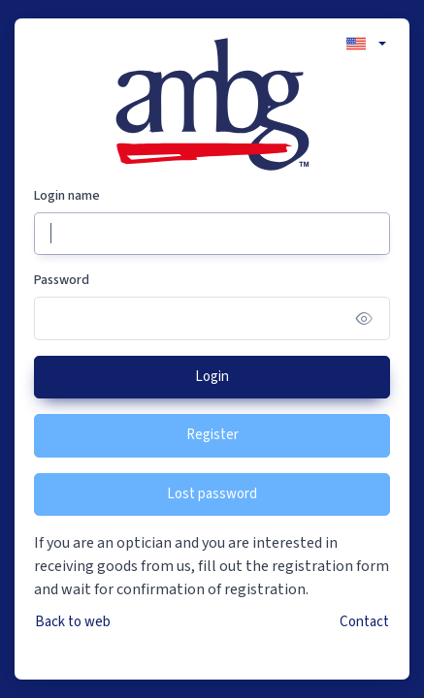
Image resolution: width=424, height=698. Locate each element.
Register (212, 435)
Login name (67, 196)
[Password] (212, 318)
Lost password (212, 494)
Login (212, 376)
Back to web (73, 622)
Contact (364, 622)
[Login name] (212, 234)
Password (61, 280)
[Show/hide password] (364, 318)
